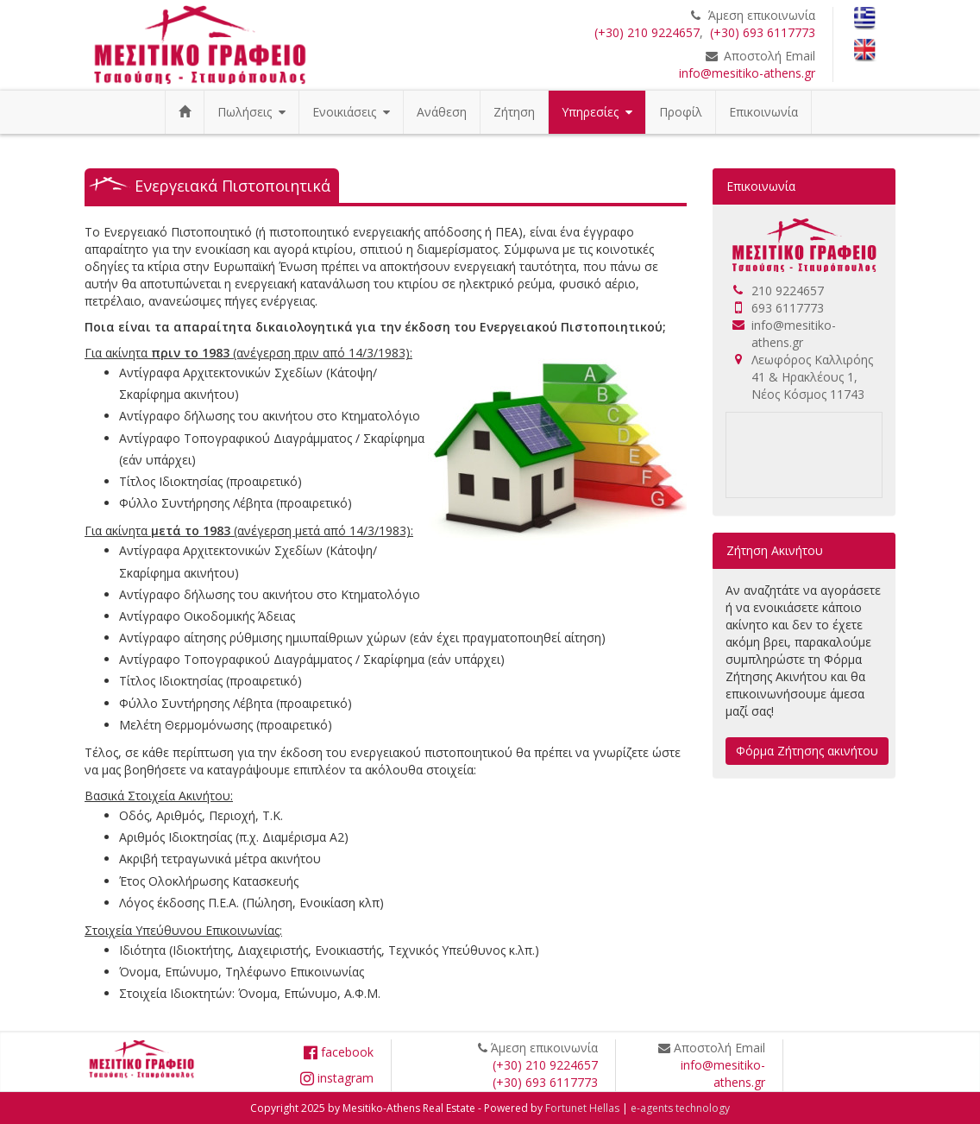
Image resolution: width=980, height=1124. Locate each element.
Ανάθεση (442, 112)
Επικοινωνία (763, 112)
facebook (339, 1052)
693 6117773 (787, 308)
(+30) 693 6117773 (762, 32)
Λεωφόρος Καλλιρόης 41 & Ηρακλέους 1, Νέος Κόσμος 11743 (812, 376)
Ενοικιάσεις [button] (351, 112)
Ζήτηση (514, 112)
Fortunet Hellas (582, 1108)
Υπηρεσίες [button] (597, 112)
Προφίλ (680, 112)
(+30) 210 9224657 (647, 32)
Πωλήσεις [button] (251, 112)
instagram (337, 1078)
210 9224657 (787, 290)
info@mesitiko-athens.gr (747, 73)
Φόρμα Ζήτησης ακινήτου (807, 750)
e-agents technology (680, 1108)
